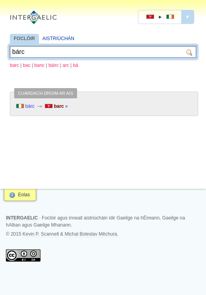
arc (66, 65)
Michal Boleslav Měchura (90, 234)
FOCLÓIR (24, 38)
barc (14, 65)
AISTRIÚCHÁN (58, 38)
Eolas (24, 194)
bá (75, 65)
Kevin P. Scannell (40, 234)
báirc (53, 65)
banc (39, 65)
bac (26, 65)
